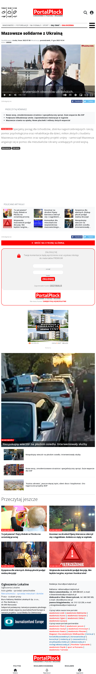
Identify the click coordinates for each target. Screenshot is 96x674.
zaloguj (48, 279)
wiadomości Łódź (56, 613)
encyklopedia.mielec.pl (59, 642)
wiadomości (67, 634)
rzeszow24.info (79, 639)
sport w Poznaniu (75, 647)
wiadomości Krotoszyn (78, 629)
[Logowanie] (79, 670)
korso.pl (89, 634)
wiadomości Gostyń (57, 629)
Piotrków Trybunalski (80, 644)
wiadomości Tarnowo (58, 650)
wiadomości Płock (57, 626)
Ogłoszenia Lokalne (10, 587)
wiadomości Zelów (76, 618)
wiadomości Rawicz (57, 631)
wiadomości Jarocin (75, 626)
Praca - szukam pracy (11, 596)
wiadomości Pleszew (77, 631)
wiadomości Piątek (57, 647)
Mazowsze (6, 148)
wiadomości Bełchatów (76, 613)
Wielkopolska (78, 634)
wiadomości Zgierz (57, 618)
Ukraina (16, 148)
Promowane (7, 129)
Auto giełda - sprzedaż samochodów (18, 590)
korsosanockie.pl (78, 636)
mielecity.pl (65, 639)
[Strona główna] (15, 670)
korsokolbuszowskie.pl (59, 636)
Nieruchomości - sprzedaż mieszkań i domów (22, 593)
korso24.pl (53, 639)
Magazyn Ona (55, 634)
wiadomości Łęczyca (58, 621)
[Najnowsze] (46, 670)
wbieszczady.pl (77, 642)
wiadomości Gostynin (77, 615)
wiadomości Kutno (57, 615)
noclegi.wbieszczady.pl (59, 644)
